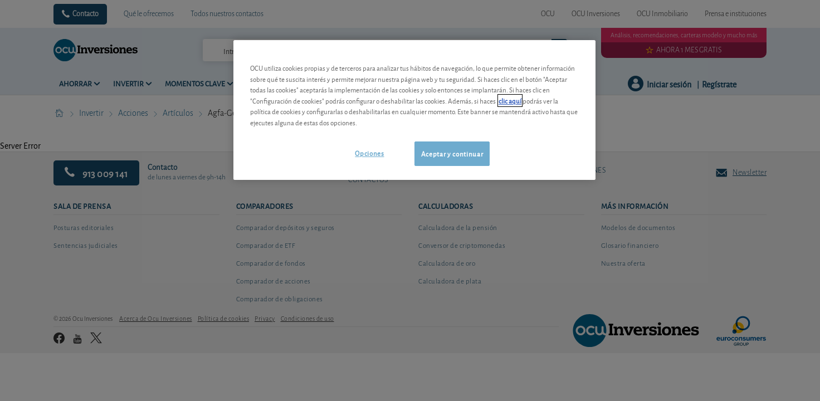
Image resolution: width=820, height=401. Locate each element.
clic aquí (510, 100)
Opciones (369, 153)
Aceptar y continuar (452, 153)
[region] (414, 110)
